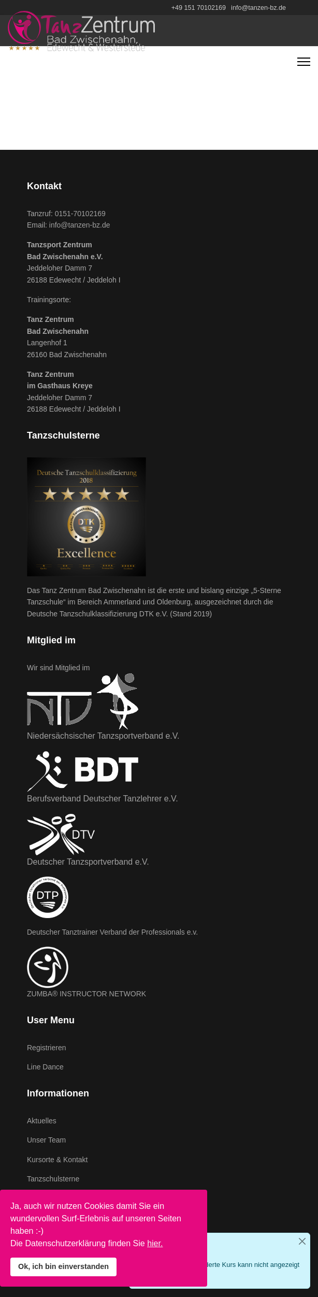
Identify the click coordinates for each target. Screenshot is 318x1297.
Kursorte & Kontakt (57, 1159)
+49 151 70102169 (198, 7)
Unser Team (46, 1140)
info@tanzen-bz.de (258, 7)
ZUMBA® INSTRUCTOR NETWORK (86, 994)
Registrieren (46, 1048)
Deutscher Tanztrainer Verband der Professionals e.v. (112, 932)
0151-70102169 (80, 213)
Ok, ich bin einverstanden (63, 1266)
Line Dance (45, 1067)
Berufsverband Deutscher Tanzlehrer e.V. (102, 798)
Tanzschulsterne (53, 1179)
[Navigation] (303, 61)
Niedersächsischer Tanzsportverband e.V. (103, 735)
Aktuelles (41, 1121)
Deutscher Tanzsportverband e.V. (88, 861)
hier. (155, 1243)
